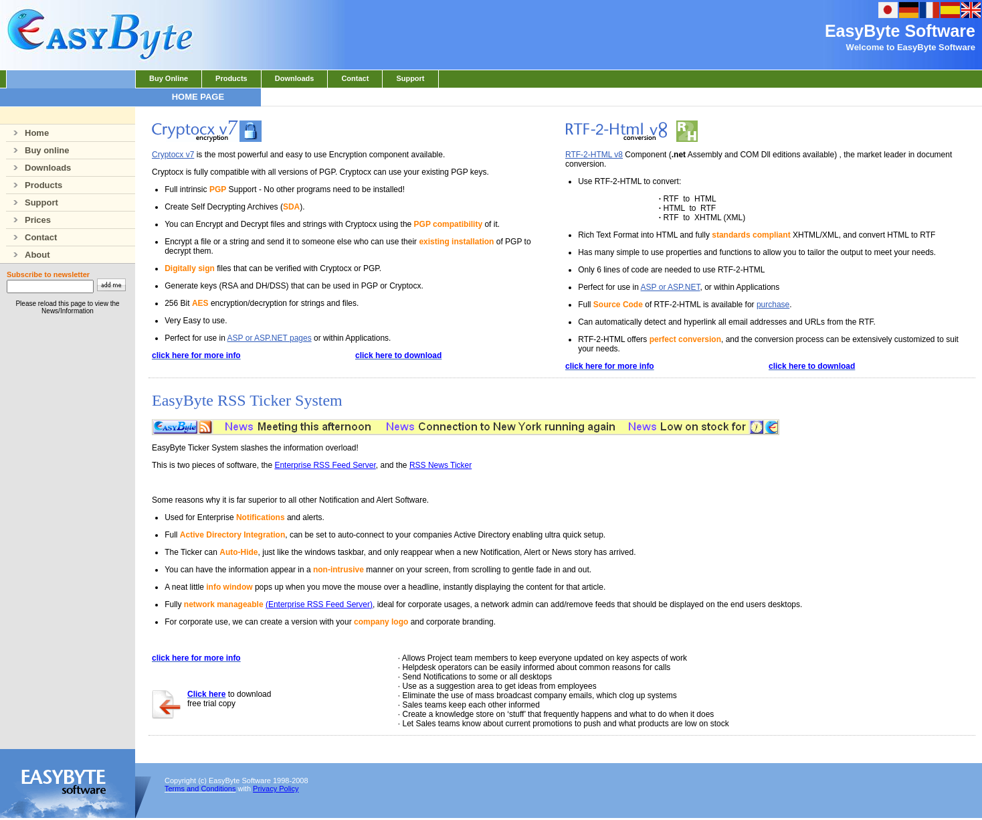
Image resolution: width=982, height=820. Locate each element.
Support (410, 78)
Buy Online (168, 78)
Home (27, 133)
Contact (355, 78)
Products (231, 78)
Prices (28, 220)
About (28, 255)
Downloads (294, 78)
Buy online (37, 150)
